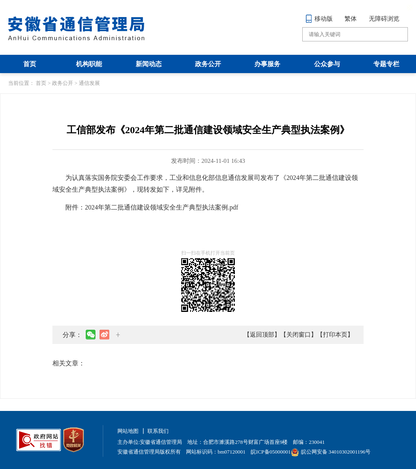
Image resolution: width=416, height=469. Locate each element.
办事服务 (267, 64)
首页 (29, 64)
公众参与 (327, 64)
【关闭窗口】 (298, 334)
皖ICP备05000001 (270, 452)
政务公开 (208, 64)
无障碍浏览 (384, 18)
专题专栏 (386, 64)
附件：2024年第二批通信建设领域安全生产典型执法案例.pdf (151, 207)
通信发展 (89, 83)
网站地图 (128, 431)
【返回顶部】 (262, 334)
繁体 (350, 18)
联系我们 (158, 431)
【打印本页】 (335, 334)
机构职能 (89, 64)
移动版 (319, 18)
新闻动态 (149, 64)
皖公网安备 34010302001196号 (331, 452)
